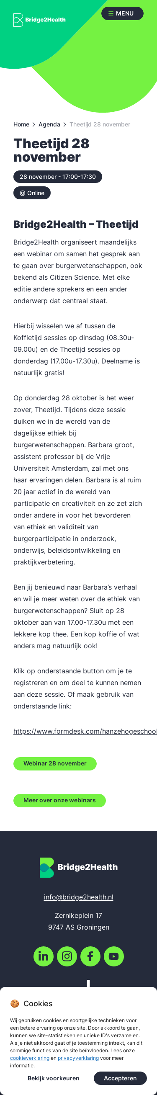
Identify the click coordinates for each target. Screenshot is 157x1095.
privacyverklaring (78, 1059)
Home (21, 124)
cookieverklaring (29, 1059)
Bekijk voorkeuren (54, 1079)
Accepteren (120, 1079)
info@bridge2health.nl (78, 897)
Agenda (49, 124)
